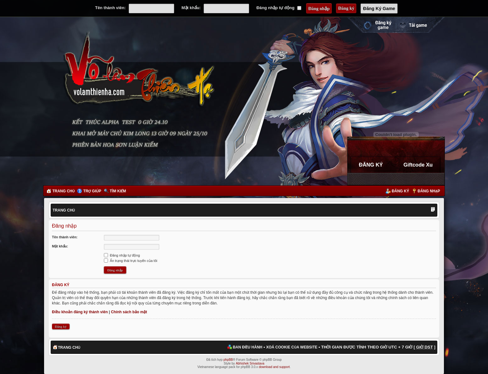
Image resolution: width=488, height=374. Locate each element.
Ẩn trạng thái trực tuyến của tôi (130, 261)
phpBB (228, 359)
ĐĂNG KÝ (371, 164)
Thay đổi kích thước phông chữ (432, 210)
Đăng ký (400, 191)
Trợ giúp (92, 191)
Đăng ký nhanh (371, 25)
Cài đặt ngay (420, 25)
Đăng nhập (429, 191)
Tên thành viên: (110, 7)
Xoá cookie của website (291, 347)
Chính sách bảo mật (129, 312)
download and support (274, 367)
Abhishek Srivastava (250, 363)
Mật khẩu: (191, 7)
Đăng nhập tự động (279, 7)
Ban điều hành (247, 347)
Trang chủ (63, 191)
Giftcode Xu (418, 164)
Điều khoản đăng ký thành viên (80, 312)
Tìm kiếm (118, 191)
